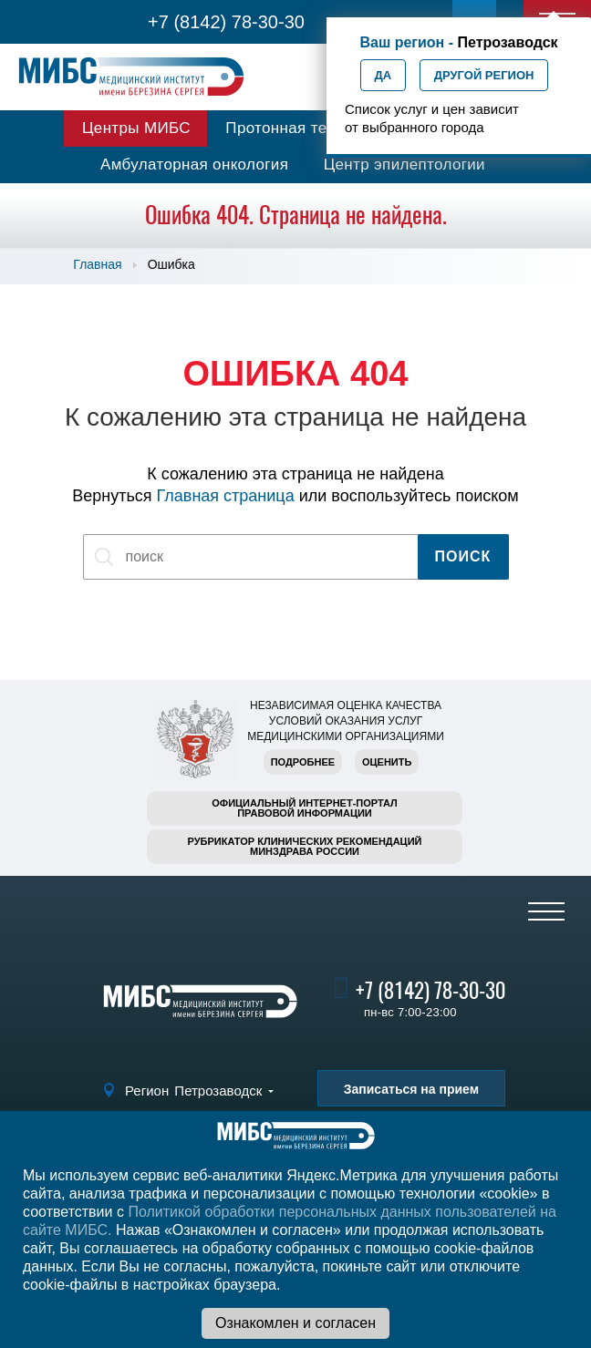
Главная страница (226, 496)
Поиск (463, 556)
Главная (97, 264)
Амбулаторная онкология (194, 164)
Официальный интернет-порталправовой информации (305, 807)
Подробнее (303, 761)
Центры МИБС (136, 128)
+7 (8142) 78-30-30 (226, 22)
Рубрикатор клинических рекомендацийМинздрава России (305, 846)
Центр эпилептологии (404, 164)
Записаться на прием (411, 1089)
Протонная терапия (298, 128)
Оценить (386, 761)
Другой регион (484, 75)
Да (383, 75)
